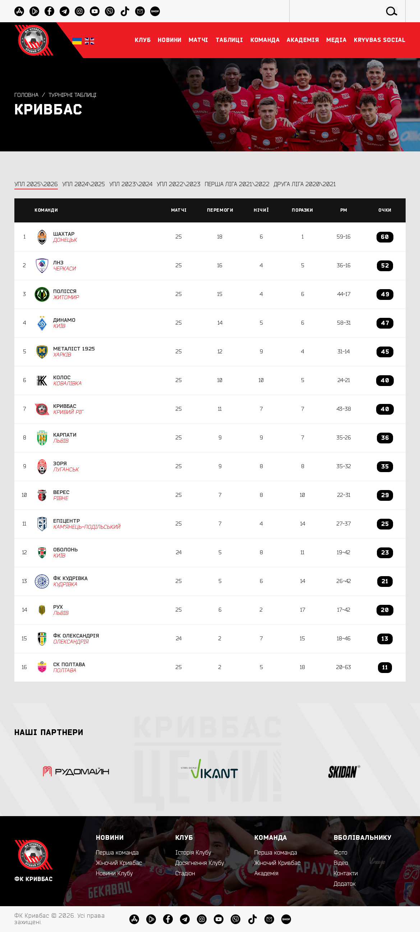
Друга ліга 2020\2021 (305, 184)
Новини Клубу (114, 873)
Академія (266, 873)
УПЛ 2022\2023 (178, 184)
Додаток (345, 884)
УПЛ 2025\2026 (36, 184)
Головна (26, 95)
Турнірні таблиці (73, 95)
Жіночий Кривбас (119, 863)
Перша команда (117, 852)
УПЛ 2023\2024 (130, 184)
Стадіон (185, 873)
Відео (341, 863)
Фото (340, 852)
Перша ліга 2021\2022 (237, 184)
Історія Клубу (193, 852)
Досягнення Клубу (199, 863)
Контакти (346, 873)
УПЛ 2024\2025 (83, 184)
